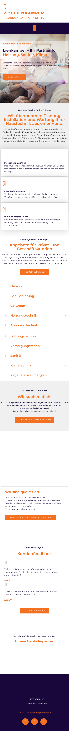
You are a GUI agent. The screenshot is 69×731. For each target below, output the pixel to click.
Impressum (46, 713)
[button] (34, 28)
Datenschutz (32, 713)
